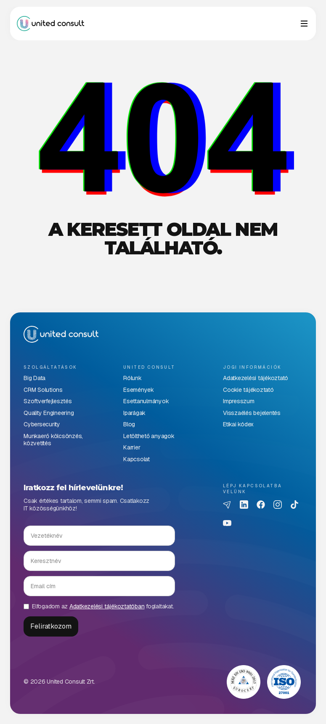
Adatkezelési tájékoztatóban (107, 606)
